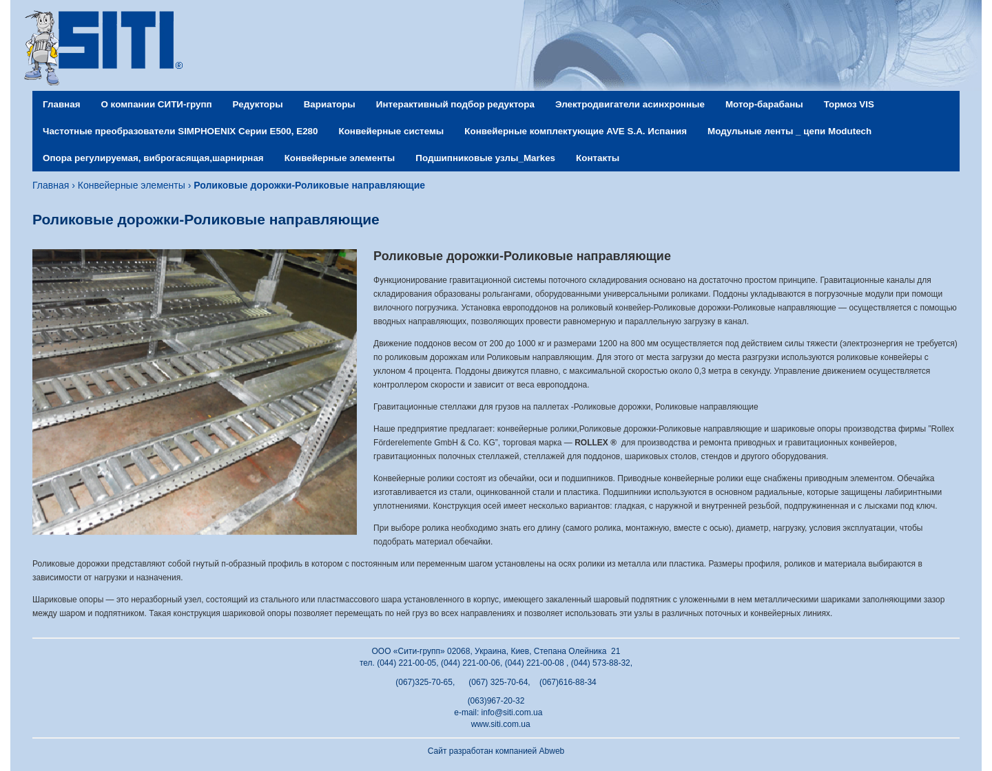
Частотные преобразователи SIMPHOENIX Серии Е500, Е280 (180, 131)
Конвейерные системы (391, 131)
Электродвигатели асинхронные (630, 104)
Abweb (552, 751)
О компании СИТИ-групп (156, 104)
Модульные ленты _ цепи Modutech (789, 131)
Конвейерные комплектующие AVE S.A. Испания (575, 131)
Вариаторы (329, 104)
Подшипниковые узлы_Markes (485, 158)
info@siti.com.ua (512, 712)
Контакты (597, 158)
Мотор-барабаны (764, 104)
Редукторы (258, 104)
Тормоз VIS (849, 104)
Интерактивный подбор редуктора (455, 104)
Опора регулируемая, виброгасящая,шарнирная (153, 158)
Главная (61, 104)
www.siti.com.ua (500, 724)
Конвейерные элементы (340, 158)
